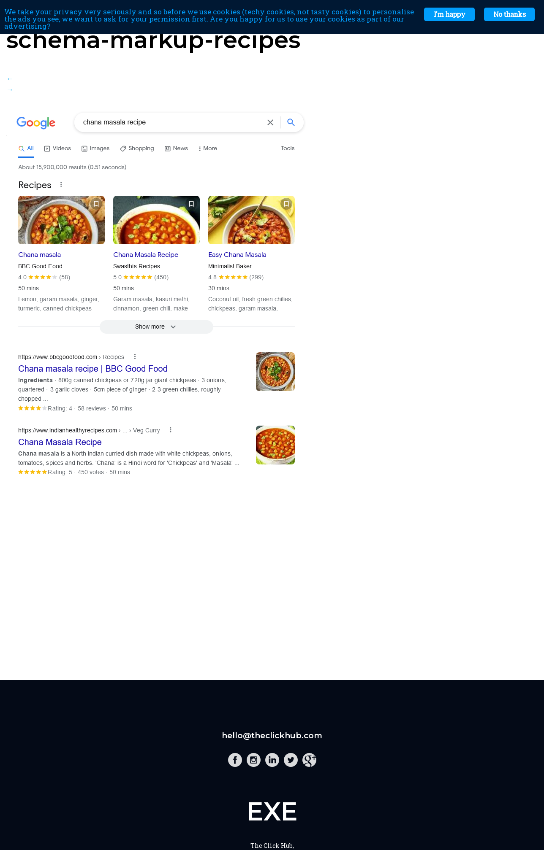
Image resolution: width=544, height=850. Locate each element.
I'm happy (449, 14)
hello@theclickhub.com (272, 735)
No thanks (509, 14)
